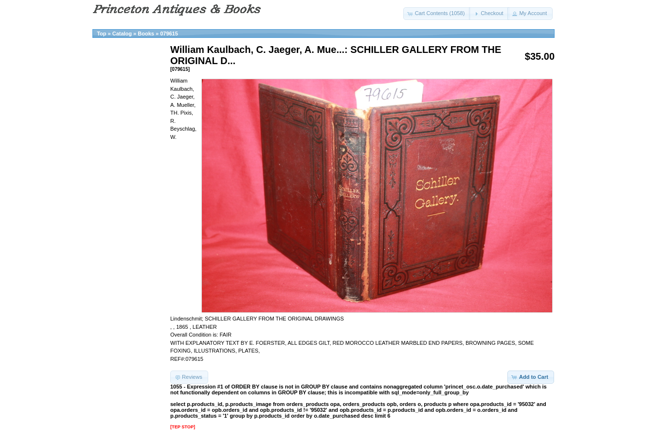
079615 (169, 33)
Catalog (122, 33)
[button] (437, 13)
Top (101, 33)
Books (146, 33)
